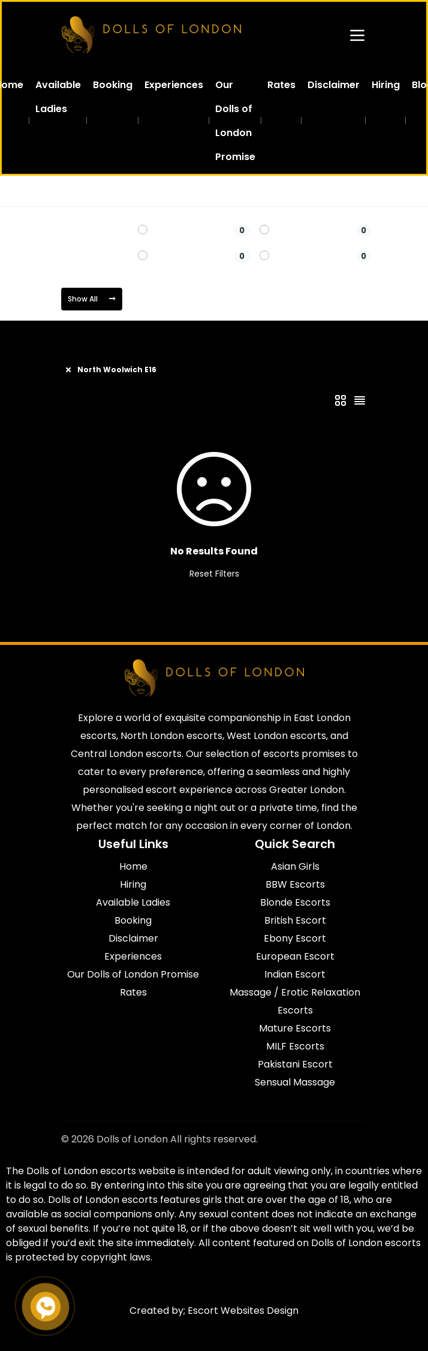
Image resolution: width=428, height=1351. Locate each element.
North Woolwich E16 (191, 191)
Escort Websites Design (243, 1310)
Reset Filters (214, 574)
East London (120, 191)
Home (73, 191)
